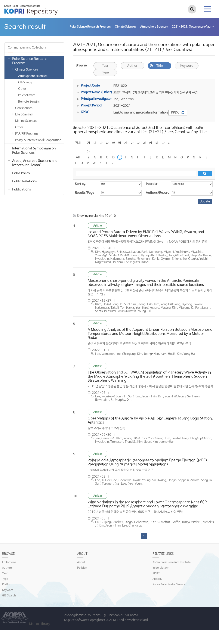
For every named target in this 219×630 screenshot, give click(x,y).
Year (105, 66)
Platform (7, 584)
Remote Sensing (29, 101)
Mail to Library (39, 624)
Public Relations (24, 181)
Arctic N (157, 579)
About (81, 562)
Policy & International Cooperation (38, 140)
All (78, 157)
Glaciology (25, 82)
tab (207, 9)
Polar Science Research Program (30, 61)
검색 (192, 9)
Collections (9, 562)
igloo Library (160, 568)
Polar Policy (21, 173)
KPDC (177, 112)
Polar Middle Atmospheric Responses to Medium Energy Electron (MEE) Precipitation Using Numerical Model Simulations (147, 462)
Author (132, 66)
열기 (9, 58)
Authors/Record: (158, 193)
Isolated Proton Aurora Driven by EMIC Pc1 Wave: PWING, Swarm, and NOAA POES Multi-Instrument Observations (146, 234)
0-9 (88, 152)
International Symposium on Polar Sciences (34, 150)
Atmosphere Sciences (32, 76)
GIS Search (9, 595)
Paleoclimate (27, 95)
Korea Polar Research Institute (171, 562)
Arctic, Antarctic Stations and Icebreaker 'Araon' (34, 163)
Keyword (186, 66)
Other (22, 88)
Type (105, 72)
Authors (7, 568)
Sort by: (80, 184)
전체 (78, 143)
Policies (82, 568)
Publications (21, 189)
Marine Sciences (26, 120)
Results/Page (84, 193)
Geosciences (24, 108)
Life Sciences (24, 114)
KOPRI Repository (31, 10)
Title (159, 66)
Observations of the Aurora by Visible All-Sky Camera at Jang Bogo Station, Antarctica (150, 420)
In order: (152, 184)
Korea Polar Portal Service (168, 584)
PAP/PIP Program (26, 133)
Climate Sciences (26, 69)
